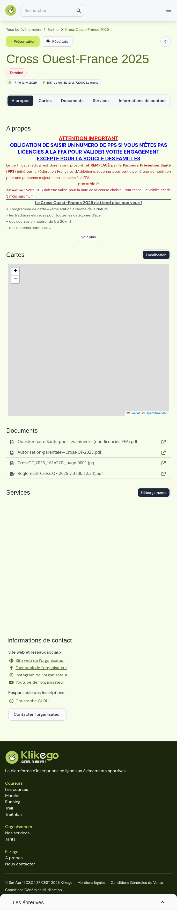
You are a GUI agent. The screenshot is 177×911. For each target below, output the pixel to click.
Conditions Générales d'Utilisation (33, 889)
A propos (20, 100)
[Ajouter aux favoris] (165, 41)
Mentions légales (92, 882)
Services (101, 100)
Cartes (45, 100)
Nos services (17, 833)
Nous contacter (20, 864)
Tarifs (10, 839)
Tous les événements (23, 29)
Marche (12, 795)
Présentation (22, 41)
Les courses (16, 789)
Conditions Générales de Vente (137, 882)
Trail (9, 808)
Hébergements (153, 492)
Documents (72, 100)
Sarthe (53, 29)
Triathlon (13, 814)
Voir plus (88, 237)
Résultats (57, 41)
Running (12, 802)
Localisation (156, 254)
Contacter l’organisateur (37, 714)
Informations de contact (142, 100)
